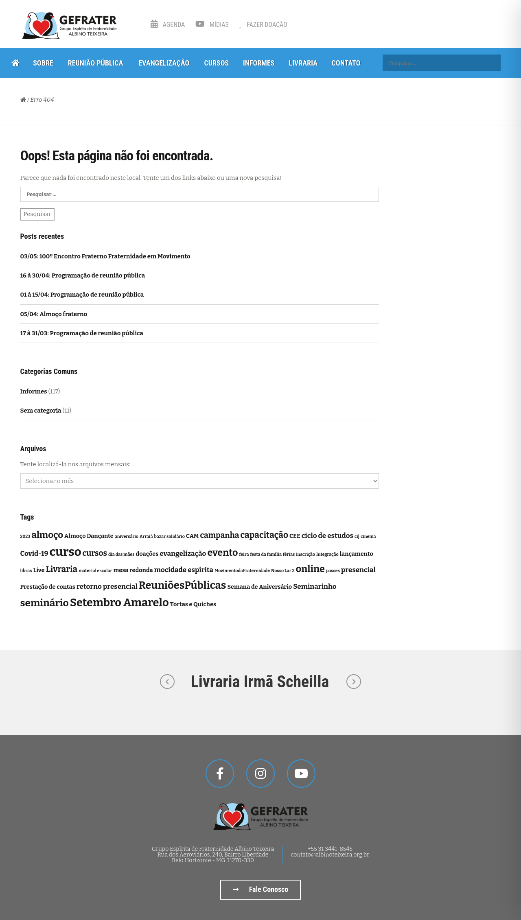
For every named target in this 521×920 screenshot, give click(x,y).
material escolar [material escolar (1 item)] (95, 570)
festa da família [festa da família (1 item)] (266, 554)
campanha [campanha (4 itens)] (219, 535)
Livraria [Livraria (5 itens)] (61, 569)
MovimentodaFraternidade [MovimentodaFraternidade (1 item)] (242, 570)
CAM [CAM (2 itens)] (192, 536)
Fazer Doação (263, 24)
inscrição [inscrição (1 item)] (305, 554)
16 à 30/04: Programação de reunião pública (82, 275)
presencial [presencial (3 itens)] (358, 570)
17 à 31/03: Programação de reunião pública (81, 333)
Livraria (303, 63)
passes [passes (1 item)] (333, 570)
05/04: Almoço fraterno (54, 314)
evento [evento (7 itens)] (222, 552)
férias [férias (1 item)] (289, 554)
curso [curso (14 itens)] (65, 552)
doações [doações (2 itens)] (147, 553)
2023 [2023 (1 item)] (25, 536)
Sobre (43, 63)
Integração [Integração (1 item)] (327, 554)
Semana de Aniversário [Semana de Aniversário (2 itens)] (259, 586)
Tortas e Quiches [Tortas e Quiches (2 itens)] (193, 604)
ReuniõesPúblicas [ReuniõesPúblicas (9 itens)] (182, 585)
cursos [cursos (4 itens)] (95, 553)
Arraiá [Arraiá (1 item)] (146, 536)
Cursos (216, 63)
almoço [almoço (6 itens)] (47, 534)
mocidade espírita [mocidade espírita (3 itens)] (183, 570)
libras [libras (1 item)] (26, 570)
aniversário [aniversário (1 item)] (126, 536)
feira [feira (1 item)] (244, 554)
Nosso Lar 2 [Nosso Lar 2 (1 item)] (283, 570)
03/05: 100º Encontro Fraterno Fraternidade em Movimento (105, 256)
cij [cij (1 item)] (357, 536)
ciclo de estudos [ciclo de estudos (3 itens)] (327, 535)
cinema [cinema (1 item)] (368, 536)
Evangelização (163, 63)
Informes (258, 63)
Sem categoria (40, 410)
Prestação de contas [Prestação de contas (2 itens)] (47, 586)
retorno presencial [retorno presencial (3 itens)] (107, 586)
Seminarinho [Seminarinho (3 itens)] (314, 586)
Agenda (168, 24)
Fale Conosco (261, 889)
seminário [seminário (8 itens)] (44, 603)
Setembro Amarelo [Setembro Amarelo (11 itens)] (119, 602)
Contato (346, 63)
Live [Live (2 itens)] (38, 570)
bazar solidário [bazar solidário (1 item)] (169, 536)
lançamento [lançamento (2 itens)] (356, 553)
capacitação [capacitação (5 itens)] (264, 535)
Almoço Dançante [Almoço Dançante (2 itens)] (89, 536)
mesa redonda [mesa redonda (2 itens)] (133, 570)
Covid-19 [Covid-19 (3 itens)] (34, 553)
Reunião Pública (95, 63)
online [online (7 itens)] (310, 569)
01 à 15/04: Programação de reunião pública (82, 294)
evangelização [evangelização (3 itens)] (183, 553)
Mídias (212, 24)
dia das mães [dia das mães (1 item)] (121, 554)
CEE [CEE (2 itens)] (294, 536)
